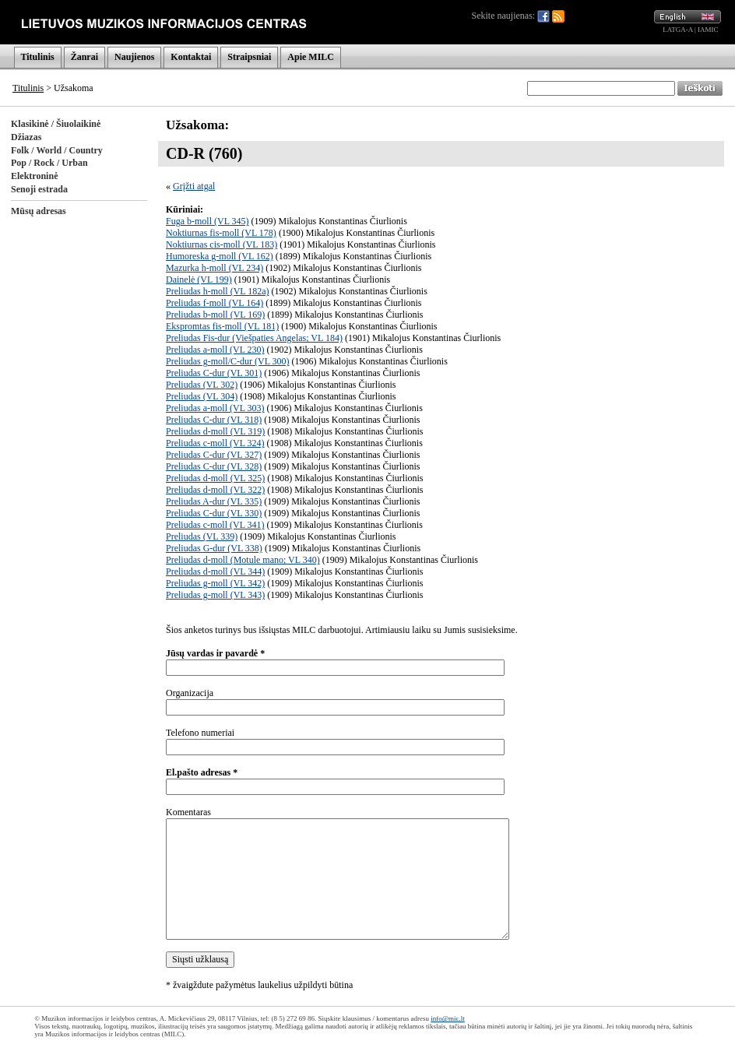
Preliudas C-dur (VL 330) (214, 513)
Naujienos (134, 56)
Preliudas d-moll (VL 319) (215, 431)
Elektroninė (34, 176)
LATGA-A (678, 29)
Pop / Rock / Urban (49, 162)
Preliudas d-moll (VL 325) (215, 478)
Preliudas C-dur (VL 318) (214, 419)
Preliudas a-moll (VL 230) (215, 349)
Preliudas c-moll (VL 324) (215, 443)
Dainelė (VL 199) (199, 279)
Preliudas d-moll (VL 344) (215, 571)
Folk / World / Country (57, 150)
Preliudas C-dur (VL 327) (214, 454)
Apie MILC (310, 56)
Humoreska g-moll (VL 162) (219, 256)
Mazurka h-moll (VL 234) (214, 267)
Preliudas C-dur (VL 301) (214, 373)
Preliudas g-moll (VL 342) (215, 583)
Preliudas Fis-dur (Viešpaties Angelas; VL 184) (254, 337)
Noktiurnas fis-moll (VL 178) (221, 232)
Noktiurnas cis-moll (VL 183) (221, 244)
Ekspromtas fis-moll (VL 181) (222, 326)
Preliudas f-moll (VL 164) (214, 302)
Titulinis (38, 56)
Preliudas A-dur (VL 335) (214, 501)
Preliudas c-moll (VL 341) (215, 524)
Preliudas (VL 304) (201, 396)
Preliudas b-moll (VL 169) (215, 314)
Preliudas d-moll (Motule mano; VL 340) (243, 559)
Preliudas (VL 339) (201, 536)
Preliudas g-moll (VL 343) (215, 594)
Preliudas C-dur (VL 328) (214, 466)
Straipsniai (249, 56)
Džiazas (26, 137)
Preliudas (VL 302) (201, 384)
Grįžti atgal (194, 186)
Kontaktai (191, 56)
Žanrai (84, 56)
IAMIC (708, 29)
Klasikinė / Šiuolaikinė (55, 123)
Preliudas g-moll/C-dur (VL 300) (228, 361)
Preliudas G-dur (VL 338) (214, 548)
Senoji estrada (39, 189)
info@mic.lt (448, 1018)
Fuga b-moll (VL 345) (207, 221)
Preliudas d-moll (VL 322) (215, 489)
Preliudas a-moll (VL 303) (215, 408)
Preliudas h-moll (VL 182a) (217, 291)
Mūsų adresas (38, 211)
